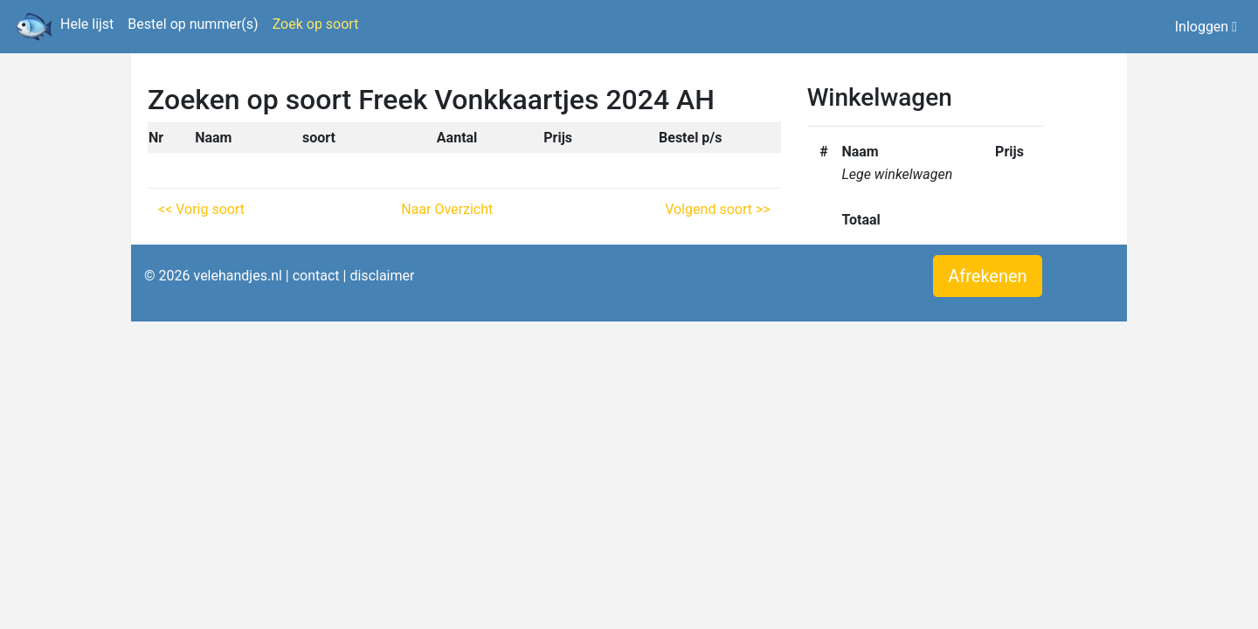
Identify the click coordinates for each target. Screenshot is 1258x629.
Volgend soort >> (717, 209)
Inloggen (1206, 26)
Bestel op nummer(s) (193, 24)
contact (316, 275)
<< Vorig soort (201, 209)
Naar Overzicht (447, 209)
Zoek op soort (316, 24)
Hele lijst (87, 24)
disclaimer (381, 275)
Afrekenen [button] (987, 276)
